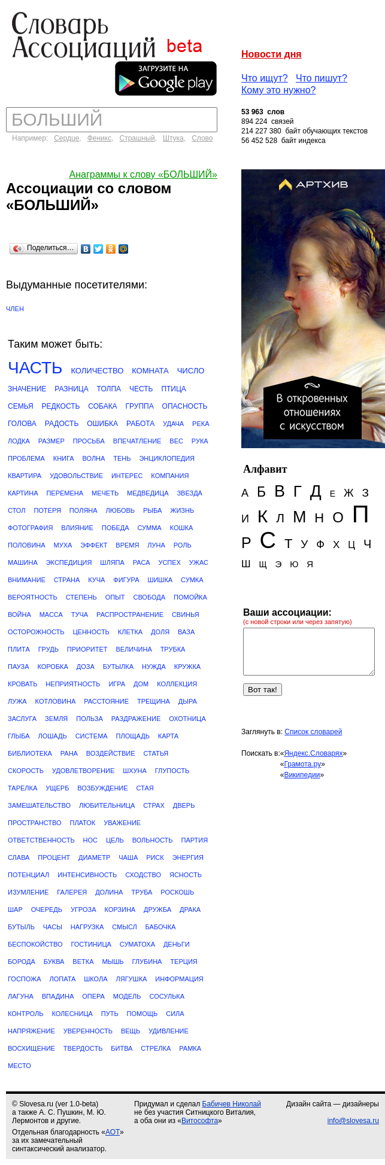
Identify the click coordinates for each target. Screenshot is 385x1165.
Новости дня (271, 54)
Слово (202, 138)
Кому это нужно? (278, 90)
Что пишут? (321, 78)
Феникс (99, 138)
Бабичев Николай (231, 1104)
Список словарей (313, 732)
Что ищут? (264, 78)
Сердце (66, 138)
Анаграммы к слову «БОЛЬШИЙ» (143, 174)
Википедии (302, 775)
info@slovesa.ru (353, 1121)
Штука (173, 138)
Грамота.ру (302, 764)
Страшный (137, 138)
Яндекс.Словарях (313, 753)
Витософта (199, 1121)
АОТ (112, 1132)
